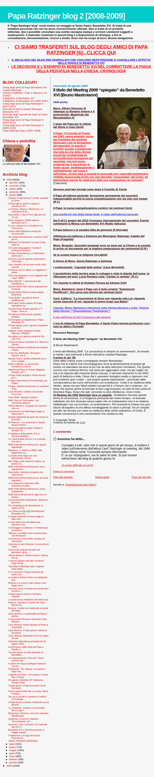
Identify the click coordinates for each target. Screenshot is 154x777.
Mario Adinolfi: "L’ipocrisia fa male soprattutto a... (24, 282)
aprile (12, 753)
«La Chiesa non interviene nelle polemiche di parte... (23, 484)
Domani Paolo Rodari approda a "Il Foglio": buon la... (25, 309)
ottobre (13, 189)
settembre (14, 192)
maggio (13, 750)
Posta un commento (63, 471)
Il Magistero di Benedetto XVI (18, 98)
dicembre (14, 182)
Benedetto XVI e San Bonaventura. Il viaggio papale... (26, 731)
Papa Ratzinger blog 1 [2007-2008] (21, 130)
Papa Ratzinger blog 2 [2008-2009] (66, 15)
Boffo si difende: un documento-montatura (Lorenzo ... (23, 365)
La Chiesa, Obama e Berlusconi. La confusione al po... (25, 210)
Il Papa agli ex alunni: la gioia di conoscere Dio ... (23, 204)
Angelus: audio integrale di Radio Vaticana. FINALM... (24, 331)
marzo (12, 756)
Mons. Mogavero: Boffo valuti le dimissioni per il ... (23, 221)
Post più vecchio (141, 477)
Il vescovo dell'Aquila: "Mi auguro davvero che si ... (24, 354)
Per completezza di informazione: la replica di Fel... (25, 506)
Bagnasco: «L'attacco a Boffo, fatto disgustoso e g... (25, 451)
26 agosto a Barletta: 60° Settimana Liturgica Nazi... (25, 681)
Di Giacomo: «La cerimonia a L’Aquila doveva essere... (26, 423)
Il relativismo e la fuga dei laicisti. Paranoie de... (24, 736)
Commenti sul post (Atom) (80, 484)
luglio (12, 744)
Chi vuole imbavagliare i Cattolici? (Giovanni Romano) (24, 249)
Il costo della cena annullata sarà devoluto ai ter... (24, 523)
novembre (14, 185)
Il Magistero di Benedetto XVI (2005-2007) (25, 101)
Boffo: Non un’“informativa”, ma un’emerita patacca (23, 401)
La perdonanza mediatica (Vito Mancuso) (28, 599)
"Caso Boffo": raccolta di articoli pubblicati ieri (23, 298)
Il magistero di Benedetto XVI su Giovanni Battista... (24, 434)
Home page (102, 477)
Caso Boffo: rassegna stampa (22, 397)
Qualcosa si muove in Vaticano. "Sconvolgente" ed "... (23, 720)
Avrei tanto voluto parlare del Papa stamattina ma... (25, 304)
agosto (13, 195)
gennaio (13, 762)
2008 (9, 765)
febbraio (13, 759)
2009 (9, 179)
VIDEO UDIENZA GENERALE (23, 741)
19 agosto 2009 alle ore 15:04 (77, 465)
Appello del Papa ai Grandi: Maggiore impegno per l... (26, 370)
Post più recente (63, 477)
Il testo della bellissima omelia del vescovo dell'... (24, 232)
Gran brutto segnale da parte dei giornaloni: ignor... (24, 550)
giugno (13, 747)
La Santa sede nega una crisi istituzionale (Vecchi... (22, 456)
